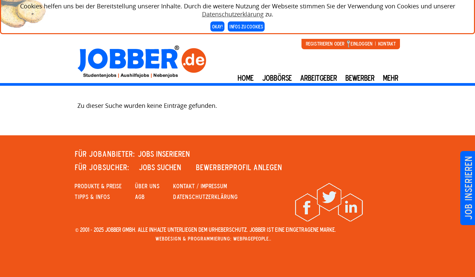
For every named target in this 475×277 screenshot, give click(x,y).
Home (245, 78)
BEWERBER (360, 78)
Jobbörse (277, 78)
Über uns (147, 186)
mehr (390, 78)
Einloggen (361, 43)
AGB (140, 196)
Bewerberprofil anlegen (239, 167)
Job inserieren (468, 188)
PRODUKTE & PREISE (98, 186)
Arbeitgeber (318, 78)
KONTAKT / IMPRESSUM (200, 186)
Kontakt (387, 43)
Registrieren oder (325, 43)
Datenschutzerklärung (233, 13)
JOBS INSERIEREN (164, 154)
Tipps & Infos (92, 196)
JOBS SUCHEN (160, 167)
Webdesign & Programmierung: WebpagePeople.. (213, 238)
